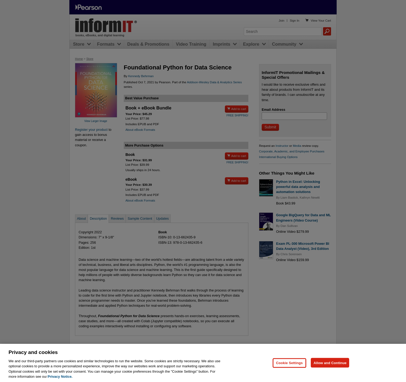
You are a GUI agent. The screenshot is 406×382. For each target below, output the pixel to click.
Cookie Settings (289, 373)
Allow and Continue (330, 373)
